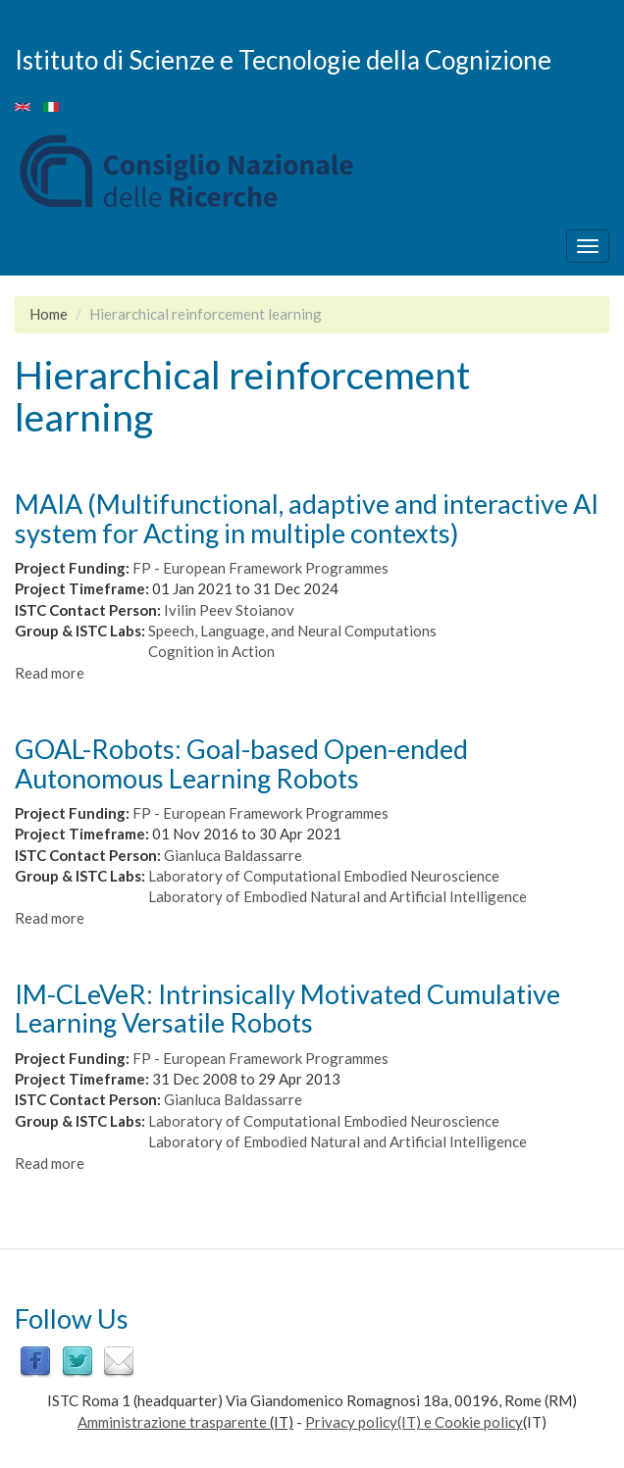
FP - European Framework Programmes (260, 568)
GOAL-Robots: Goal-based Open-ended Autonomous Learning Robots (241, 763)
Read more (49, 673)
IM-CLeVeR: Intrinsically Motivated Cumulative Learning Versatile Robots (287, 1008)
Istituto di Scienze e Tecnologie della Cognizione (283, 59)
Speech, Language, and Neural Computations (292, 630)
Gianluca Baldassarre (233, 855)
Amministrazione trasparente (172, 1422)
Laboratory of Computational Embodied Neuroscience (323, 876)
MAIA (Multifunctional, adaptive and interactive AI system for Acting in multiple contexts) (306, 518)
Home (48, 314)
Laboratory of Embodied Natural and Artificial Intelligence (337, 896)
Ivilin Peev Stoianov (229, 610)
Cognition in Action (211, 651)
